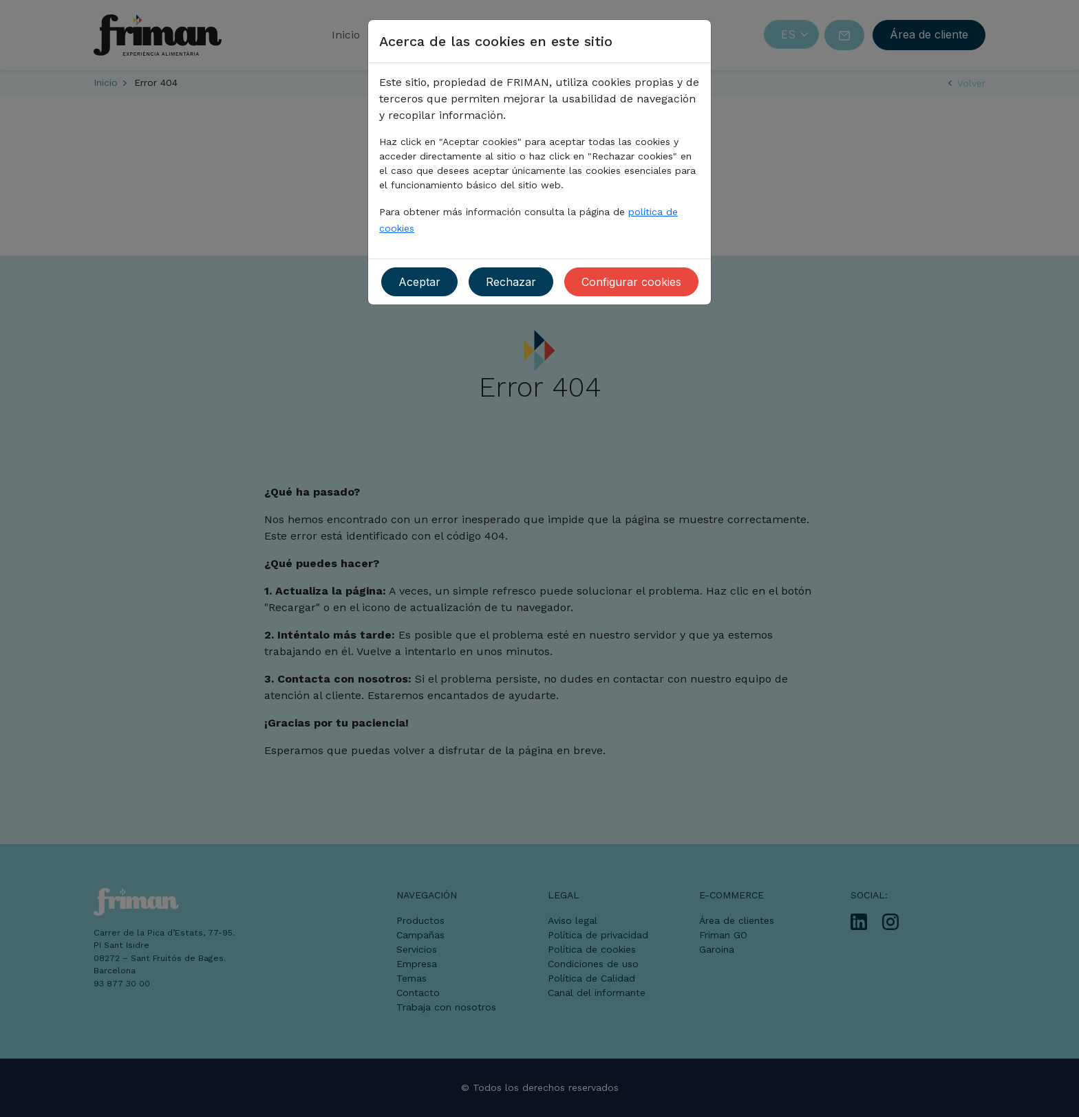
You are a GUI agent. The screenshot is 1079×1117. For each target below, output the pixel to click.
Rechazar (511, 282)
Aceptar (419, 282)
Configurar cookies (631, 282)
